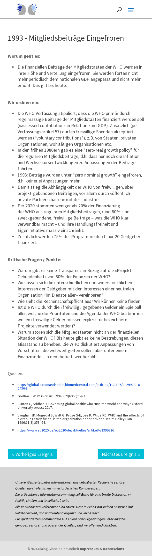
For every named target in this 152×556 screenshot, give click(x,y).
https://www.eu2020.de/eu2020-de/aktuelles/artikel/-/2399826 (66, 430)
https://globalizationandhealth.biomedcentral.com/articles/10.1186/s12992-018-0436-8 (79, 386)
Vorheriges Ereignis (34, 454)
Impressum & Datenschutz (102, 548)
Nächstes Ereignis (119, 454)
